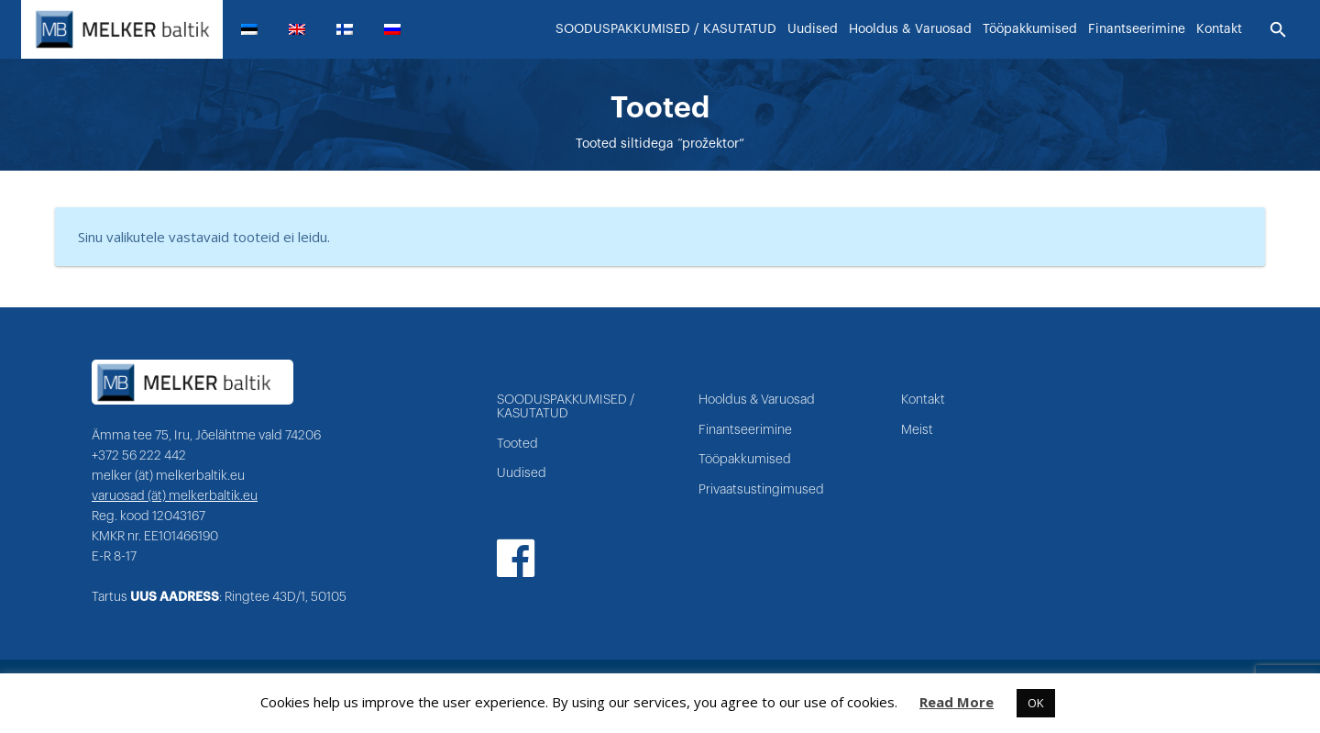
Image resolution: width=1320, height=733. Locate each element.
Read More (956, 702)
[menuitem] (256, 29)
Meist (917, 430)
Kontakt (923, 400)
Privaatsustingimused (761, 489)
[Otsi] (1278, 30)
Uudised (521, 473)
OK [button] (1036, 702)
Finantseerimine (745, 430)
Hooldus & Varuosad (756, 400)
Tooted (517, 444)
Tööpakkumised (744, 459)
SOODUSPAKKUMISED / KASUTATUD (565, 407)
